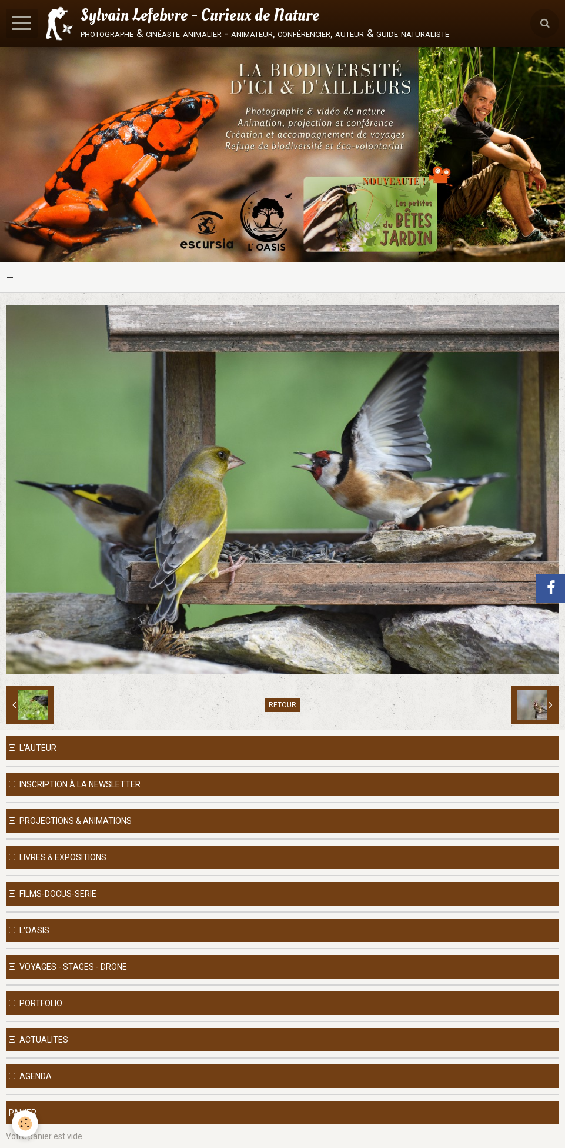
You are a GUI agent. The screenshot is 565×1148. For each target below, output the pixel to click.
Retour (282, 705)
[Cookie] (25, 1123)
